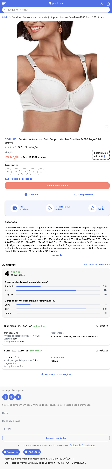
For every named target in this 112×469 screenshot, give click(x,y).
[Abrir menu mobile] (4, 3)
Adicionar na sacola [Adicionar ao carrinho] (57, 185)
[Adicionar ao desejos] (31, 194)
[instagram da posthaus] (12, 397)
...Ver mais (56, 255)
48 (24, 172)
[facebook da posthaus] (5, 397)
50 (33, 172)
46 (16, 172)
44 (8, 172)
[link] (21, 147)
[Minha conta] (101, 3)
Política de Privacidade (82, 445)
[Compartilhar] (83, 194)
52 (41, 172)
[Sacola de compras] (108, 3)
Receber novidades (56, 438)
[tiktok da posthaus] (18, 397)
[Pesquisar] (5, 10)
